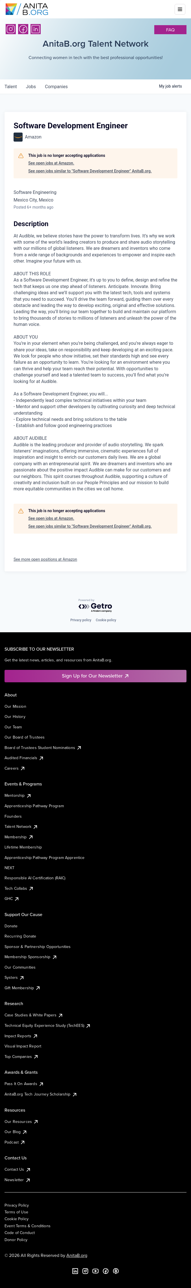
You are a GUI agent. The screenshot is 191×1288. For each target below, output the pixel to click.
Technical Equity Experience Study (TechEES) (48, 1025)
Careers (15, 768)
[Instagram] (11, 29)
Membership (19, 837)
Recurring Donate (20, 936)
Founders (13, 816)
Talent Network (21, 826)
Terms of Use (16, 1212)
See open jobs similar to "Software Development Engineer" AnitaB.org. (90, 171)
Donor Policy (16, 1239)
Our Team (13, 727)
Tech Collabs (19, 888)
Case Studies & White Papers (34, 1015)
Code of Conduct (20, 1232)
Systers (15, 977)
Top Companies (22, 1056)
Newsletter (18, 1180)
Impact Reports (21, 1036)
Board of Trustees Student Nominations (43, 747)
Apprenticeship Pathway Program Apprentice (45, 857)
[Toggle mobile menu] (180, 9)
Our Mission (15, 706)
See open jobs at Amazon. (51, 163)
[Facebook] (23, 29)
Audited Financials (24, 758)
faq (170, 30)
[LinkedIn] (35, 29)
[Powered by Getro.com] (95, 606)
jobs (31, 86)
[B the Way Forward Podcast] (115, 1271)
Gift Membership (23, 988)
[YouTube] (95, 1271)
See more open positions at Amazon (45, 559)
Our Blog (16, 1132)
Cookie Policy (17, 1219)
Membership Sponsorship (31, 957)
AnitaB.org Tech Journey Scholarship (41, 1094)
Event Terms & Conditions (28, 1226)
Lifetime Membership (23, 847)
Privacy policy (80, 620)
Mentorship (18, 795)
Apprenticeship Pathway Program (34, 806)
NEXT (10, 868)
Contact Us (18, 1169)
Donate (11, 926)
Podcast (15, 1142)
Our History (15, 716)
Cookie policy (106, 620)
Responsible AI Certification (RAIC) (35, 878)
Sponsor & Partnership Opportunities (38, 946)
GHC (12, 898)
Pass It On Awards (24, 1083)
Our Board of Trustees (25, 737)
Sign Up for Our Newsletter (95, 675)
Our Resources (22, 1121)
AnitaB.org (76, 1255)
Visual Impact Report (23, 1046)
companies (56, 86)
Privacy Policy (17, 1205)
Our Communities (20, 967)
